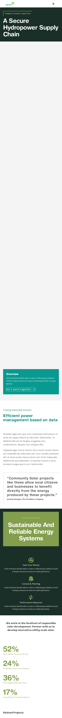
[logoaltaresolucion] (10, 2)
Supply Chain (26, 13)
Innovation (17, 13)
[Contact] (21, 389)
